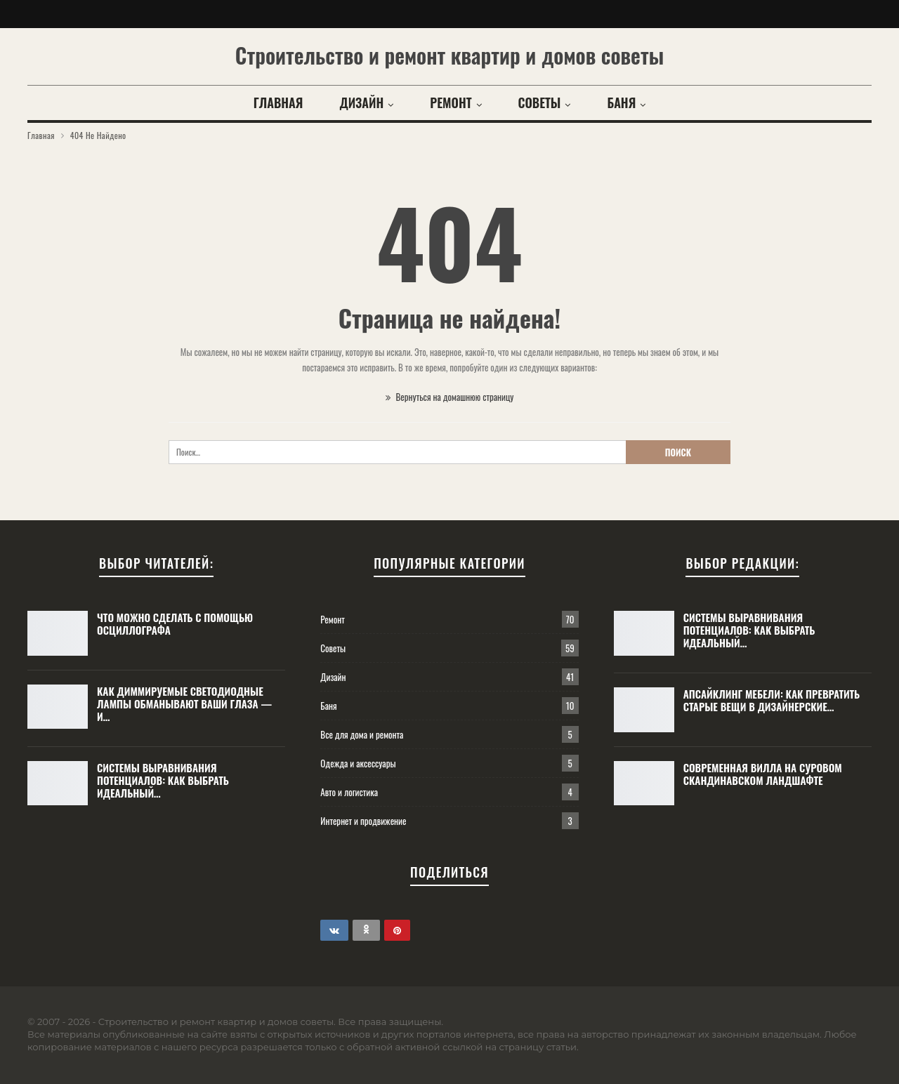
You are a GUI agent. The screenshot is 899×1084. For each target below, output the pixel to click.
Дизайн (361, 102)
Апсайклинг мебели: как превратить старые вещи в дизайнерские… (771, 700)
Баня (621, 102)
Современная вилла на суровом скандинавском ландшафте (762, 774)
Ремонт (450, 102)
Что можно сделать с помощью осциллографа (175, 623)
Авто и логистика (349, 792)
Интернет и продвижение (363, 821)
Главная (278, 102)
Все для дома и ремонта (361, 734)
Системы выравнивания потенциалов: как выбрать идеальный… (163, 780)
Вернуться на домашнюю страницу (450, 397)
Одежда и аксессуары (357, 763)
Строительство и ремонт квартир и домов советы (449, 55)
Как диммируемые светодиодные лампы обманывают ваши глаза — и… (184, 703)
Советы (539, 102)
